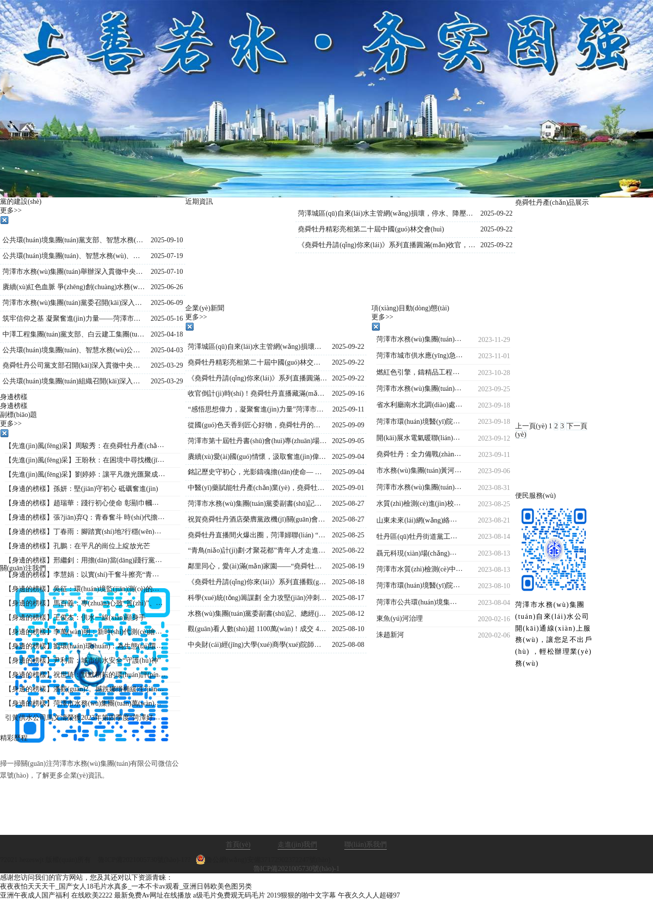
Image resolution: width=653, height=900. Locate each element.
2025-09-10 (167, 240)
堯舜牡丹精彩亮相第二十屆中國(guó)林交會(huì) (371, 229)
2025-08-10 (348, 629)
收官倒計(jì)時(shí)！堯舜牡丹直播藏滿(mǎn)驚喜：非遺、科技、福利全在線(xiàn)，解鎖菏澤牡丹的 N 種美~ (257, 393)
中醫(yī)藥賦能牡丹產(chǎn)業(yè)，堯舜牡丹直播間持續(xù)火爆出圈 (257, 487)
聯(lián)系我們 (365, 844)
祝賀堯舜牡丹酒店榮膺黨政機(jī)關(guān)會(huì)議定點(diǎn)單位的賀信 (257, 519)
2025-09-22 (496, 213)
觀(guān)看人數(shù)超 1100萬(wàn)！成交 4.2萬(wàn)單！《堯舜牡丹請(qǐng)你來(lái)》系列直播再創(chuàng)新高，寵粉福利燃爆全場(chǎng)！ (257, 629)
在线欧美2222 (92, 895)
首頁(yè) (238, 844)
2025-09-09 (348, 425)
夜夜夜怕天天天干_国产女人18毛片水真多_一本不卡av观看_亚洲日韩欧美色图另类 (126, 886)
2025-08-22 (348, 550)
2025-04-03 (167, 350)
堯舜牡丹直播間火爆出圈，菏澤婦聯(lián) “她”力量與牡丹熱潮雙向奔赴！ (257, 535)
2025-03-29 (167, 365)
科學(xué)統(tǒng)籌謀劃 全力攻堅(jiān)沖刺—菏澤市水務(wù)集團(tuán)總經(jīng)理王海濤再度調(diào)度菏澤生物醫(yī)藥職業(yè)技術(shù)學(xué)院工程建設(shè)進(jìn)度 (257, 597)
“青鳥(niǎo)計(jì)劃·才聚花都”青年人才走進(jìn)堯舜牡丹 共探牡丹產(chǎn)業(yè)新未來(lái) (257, 550)
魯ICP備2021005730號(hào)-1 (296, 868)
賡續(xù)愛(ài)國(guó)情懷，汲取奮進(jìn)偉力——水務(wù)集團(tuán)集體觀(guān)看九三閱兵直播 (257, 456)
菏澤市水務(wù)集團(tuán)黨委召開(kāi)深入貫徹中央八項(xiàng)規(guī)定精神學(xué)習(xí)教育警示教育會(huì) (74, 302)
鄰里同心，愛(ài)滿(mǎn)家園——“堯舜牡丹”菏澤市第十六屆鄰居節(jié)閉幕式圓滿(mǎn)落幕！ (257, 566)
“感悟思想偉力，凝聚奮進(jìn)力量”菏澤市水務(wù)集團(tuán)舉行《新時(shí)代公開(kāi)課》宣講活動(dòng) (257, 409)
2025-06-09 (167, 302)
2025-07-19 (167, 256)
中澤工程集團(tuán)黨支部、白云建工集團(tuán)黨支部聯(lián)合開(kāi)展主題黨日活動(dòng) (74, 334)
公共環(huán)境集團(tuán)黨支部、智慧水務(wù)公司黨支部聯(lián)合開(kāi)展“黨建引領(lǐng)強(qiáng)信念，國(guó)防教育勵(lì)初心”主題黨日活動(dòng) (74, 240)
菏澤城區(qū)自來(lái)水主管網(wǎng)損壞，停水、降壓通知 (257, 346)
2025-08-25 (348, 535)
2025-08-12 (348, 613)
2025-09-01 (348, 487)
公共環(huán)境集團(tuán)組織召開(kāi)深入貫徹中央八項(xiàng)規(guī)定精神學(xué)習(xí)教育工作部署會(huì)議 (74, 381)
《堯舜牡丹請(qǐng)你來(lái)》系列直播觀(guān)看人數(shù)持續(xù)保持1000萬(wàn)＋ (257, 582)
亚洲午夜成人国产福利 (34, 895)
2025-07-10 (167, 271)
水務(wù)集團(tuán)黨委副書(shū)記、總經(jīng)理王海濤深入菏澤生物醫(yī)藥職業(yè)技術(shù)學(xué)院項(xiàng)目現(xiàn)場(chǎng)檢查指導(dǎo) (257, 613)
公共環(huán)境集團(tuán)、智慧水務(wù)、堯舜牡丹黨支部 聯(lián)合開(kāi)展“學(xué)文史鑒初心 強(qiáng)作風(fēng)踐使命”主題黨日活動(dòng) (74, 256)
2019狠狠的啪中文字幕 (301, 895)
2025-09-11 (348, 409)
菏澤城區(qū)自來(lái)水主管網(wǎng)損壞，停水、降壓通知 (386, 213)
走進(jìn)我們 (297, 844)
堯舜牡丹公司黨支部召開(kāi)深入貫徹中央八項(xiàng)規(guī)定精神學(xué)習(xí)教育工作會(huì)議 (74, 365)
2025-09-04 (348, 456)
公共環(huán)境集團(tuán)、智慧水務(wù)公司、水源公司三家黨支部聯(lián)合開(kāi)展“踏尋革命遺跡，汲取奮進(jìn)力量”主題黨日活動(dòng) (74, 350)
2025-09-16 (348, 393)
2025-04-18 (167, 334)
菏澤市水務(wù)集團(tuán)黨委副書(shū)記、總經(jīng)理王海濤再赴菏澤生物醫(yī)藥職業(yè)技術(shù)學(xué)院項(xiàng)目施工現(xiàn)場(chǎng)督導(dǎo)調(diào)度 (257, 503)
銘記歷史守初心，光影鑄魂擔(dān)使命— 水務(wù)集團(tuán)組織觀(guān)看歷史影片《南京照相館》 (257, 472)
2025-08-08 (348, 644)
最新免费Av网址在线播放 (152, 895)
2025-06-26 (167, 287)
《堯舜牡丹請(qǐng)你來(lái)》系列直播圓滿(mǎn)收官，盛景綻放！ (257, 378)
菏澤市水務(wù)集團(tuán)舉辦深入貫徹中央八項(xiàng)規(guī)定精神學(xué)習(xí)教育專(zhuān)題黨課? (74, 271)
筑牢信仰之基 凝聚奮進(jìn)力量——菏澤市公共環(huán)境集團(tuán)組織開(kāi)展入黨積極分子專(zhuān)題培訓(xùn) (74, 318)
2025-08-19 (348, 566)
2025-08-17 (348, 597)
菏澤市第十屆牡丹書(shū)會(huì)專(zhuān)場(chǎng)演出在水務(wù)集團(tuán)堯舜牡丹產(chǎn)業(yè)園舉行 (257, 441)
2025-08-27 (348, 503)
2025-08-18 (348, 582)
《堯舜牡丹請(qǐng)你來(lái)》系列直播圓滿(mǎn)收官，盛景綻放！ (386, 245)
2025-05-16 (167, 318)
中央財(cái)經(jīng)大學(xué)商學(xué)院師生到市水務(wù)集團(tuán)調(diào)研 (257, 644)
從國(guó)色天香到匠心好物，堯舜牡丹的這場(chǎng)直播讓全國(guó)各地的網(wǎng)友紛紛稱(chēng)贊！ (257, 425)
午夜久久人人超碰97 (369, 895)
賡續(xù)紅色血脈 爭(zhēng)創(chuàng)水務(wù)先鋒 (74, 287)
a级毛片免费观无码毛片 (229, 895)
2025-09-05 (348, 441)
